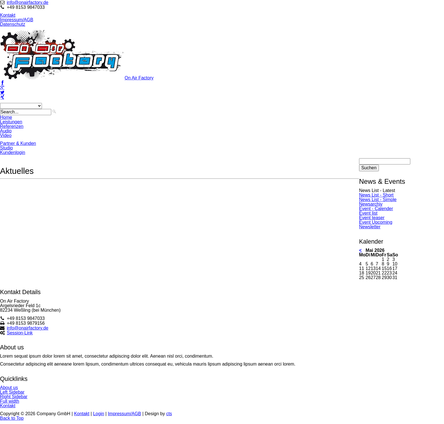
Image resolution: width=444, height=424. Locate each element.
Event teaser (372, 217)
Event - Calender (376, 208)
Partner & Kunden (18, 143)
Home (6, 117)
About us (9, 387)
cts (169, 413)
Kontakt (7, 15)
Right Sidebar (13, 396)
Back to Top (12, 418)
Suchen (369, 167)
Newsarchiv (371, 204)
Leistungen (11, 121)
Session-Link (20, 332)
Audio (6, 130)
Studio (6, 147)
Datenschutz (12, 24)
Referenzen (12, 126)
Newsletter (370, 226)
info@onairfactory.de (27, 2)
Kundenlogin (12, 152)
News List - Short (376, 195)
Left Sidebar (12, 392)
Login (98, 413)
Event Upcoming (375, 222)
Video (6, 135)
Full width (9, 401)
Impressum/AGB (16, 19)
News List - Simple (377, 199)
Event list (368, 213)
